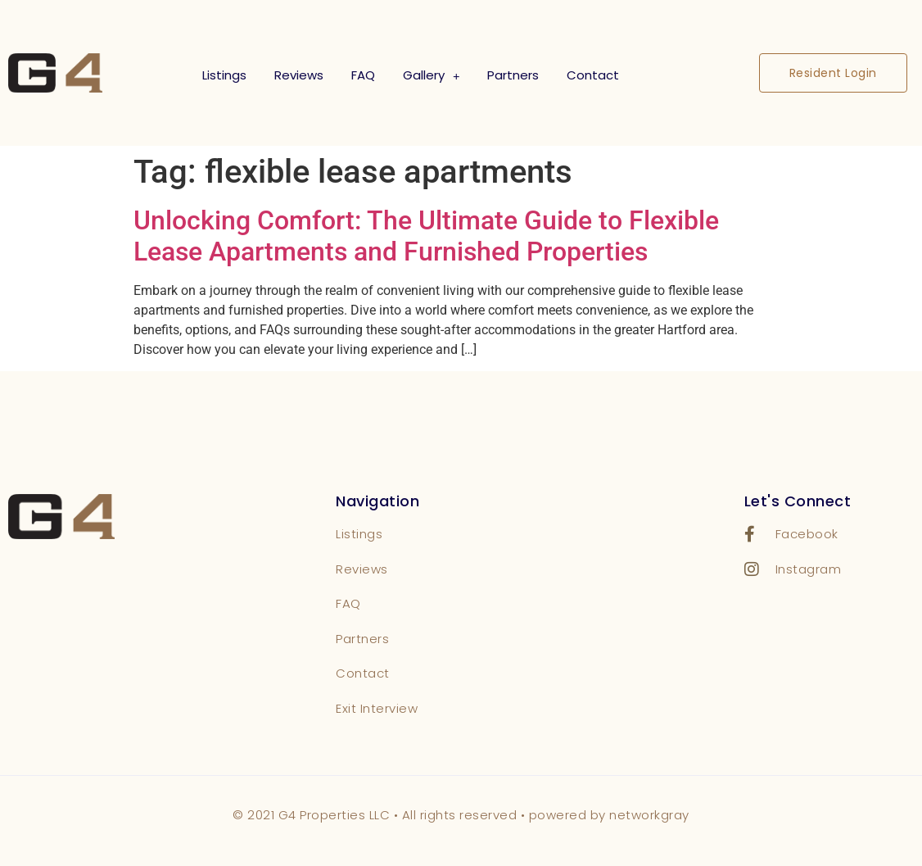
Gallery (431, 75)
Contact (593, 75)
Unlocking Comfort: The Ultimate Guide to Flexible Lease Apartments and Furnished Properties (426, 236)
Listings (224, 75)
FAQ (363, 75)
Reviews (298, 75)
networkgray (649, 814)
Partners (513, 75)
